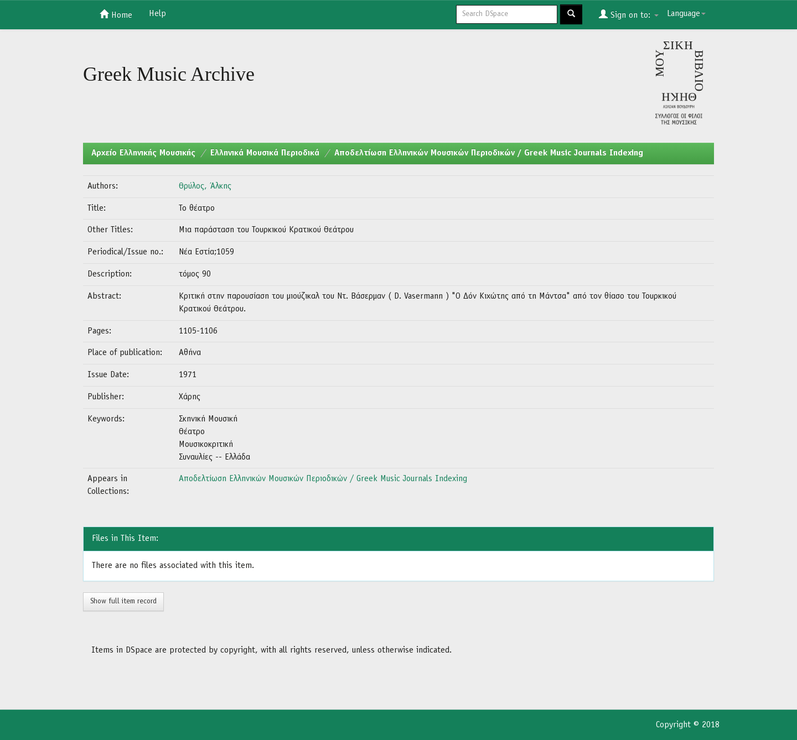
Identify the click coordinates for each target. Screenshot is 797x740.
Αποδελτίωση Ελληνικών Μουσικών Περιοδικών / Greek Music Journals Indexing (488, 153)
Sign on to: (629, 14)
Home (116, 14)
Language (686, 13)
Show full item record (123, 601)
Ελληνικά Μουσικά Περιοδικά (264, 153)
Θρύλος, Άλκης (205, 186)
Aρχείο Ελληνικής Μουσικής (143, 153)
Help (157, 13)
